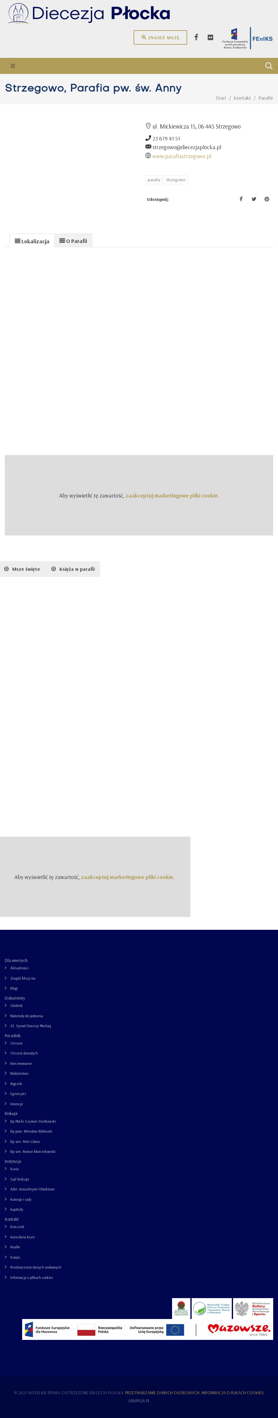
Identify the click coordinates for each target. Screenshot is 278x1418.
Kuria (14, 1168)
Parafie (15, 1246)
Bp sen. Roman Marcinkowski (33, 1151)
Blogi (14, 988)
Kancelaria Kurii (22, 1236)
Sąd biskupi (19, 1179)
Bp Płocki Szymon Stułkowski (33, 1121)
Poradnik (13, 1035)
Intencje (16, 1103)
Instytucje (13, 1161)
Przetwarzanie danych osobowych (35, 1267)
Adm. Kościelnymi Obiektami (32, 1189)
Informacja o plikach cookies (31, 1277)
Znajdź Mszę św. (23, 978)
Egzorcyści (18, 1093)
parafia (154, 179)
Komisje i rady (20, 1199)
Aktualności (19, 967)
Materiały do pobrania (26, 1015)
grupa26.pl (139, 1401)
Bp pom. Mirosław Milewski (31, 1131)
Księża (15, 1257)
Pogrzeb (16, 1083)
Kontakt (12, 1219)
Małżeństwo (19, 1073)
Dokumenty (15, 998)
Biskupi (11, 1113)
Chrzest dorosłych (24, 1053)
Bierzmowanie (21, 1063)
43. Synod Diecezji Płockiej (30, 1025)
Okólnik (16, 1005)
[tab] (32, 240)
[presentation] (32, 240)
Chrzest (16, 1043)
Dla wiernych (16, 960)
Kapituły (16, 1209)
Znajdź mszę (160, 37)
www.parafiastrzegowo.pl (181, 155)
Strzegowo (176, 179)
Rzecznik (17, 1226)
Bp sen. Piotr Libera (25, 1141)
